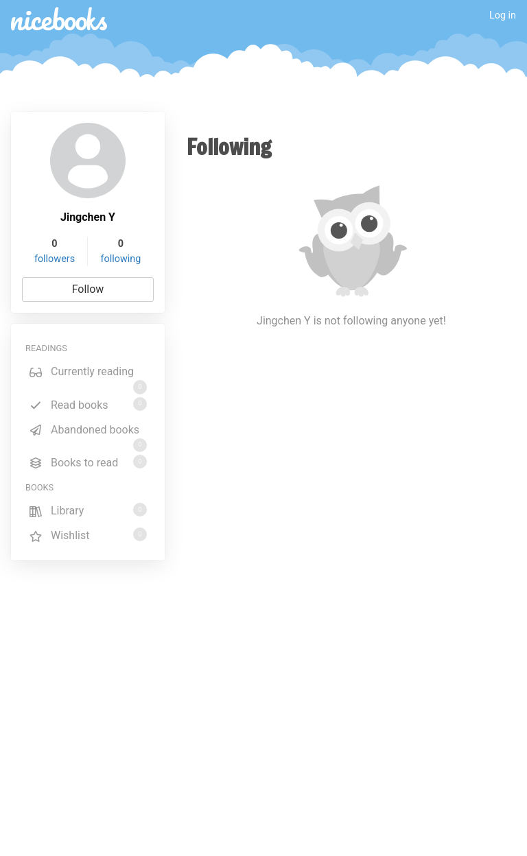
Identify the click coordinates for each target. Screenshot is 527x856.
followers (54, 259)
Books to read (88, 462)
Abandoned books (88, 432)
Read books (88, 404)
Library (88, 510)
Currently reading (88, 374)
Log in (502, 15)
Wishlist (88, 534)
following (121, 259)
